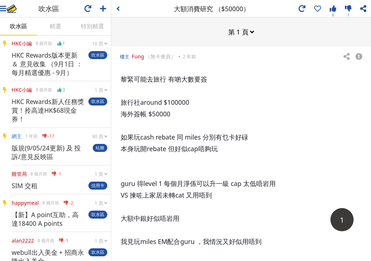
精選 (55, 26)
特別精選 (92, 26)
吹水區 (18, 26)
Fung (138, 56)
